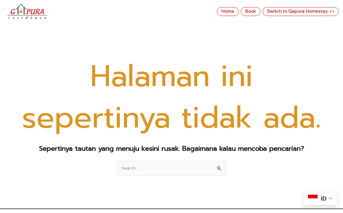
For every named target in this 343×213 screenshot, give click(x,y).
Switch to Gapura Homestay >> (301, 11)
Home (228, 11)
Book (251, 11)
